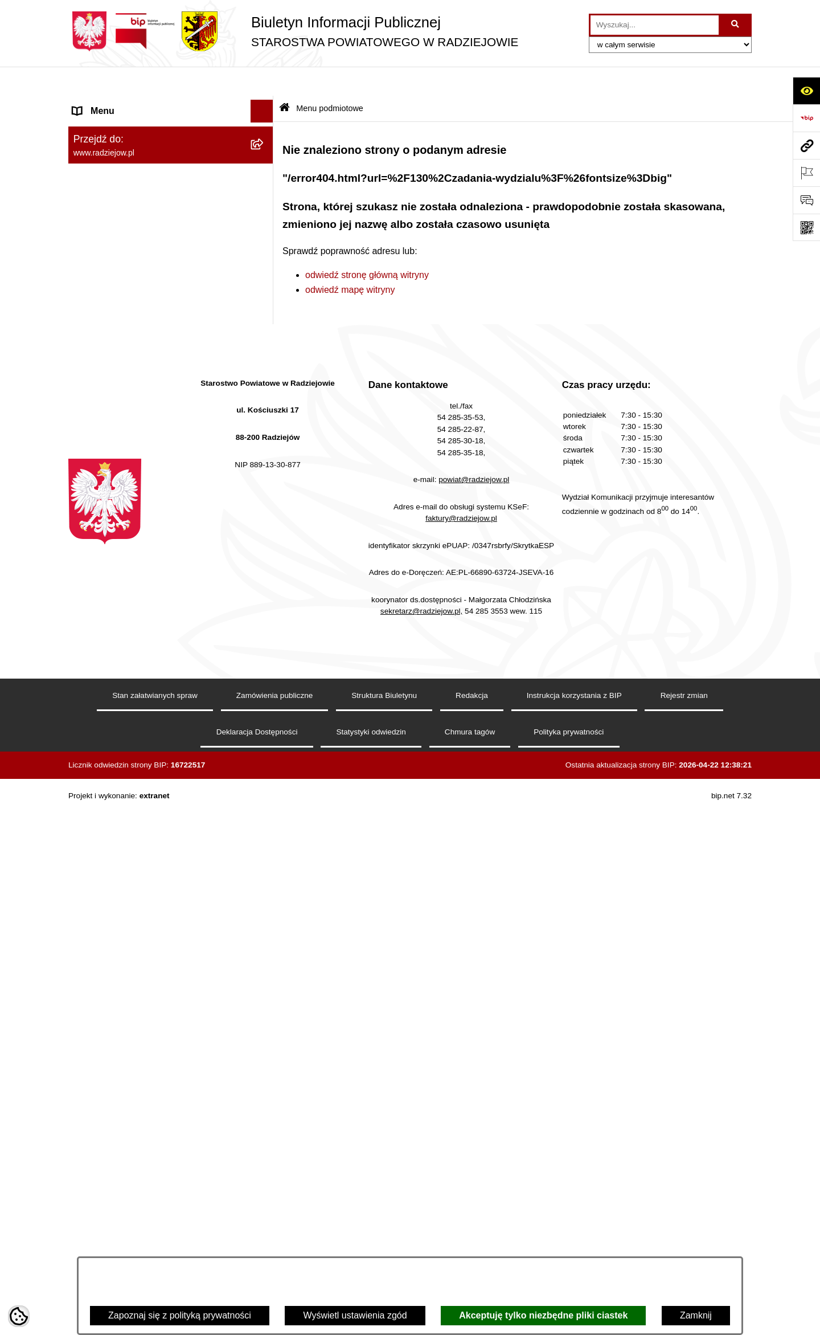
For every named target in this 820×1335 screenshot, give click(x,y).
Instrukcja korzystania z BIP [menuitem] (129, 361)
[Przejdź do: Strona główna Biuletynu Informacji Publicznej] (284, 79)
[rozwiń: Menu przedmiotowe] (264, 316)
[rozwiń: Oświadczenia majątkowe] (264, 255)
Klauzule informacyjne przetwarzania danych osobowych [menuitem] (147, 390)
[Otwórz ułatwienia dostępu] (806, 90)
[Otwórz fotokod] (806, 227)
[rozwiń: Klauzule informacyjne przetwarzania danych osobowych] (264, 384)
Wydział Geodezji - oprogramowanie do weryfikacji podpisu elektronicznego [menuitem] (152, 545)
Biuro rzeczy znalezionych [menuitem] (125, 648)
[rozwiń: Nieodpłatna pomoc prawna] (264, 671)
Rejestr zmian (684, 1237)
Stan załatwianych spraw (155, 1237)
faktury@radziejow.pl (461, 1059)
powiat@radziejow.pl (473, 1021)
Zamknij (696, 1315)
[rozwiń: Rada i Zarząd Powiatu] (264, 165)
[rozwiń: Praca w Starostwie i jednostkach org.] (264, 420)
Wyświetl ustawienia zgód (355, 1315)
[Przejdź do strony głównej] (293, 31)
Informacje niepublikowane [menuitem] (127, 739)
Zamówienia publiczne (274, 1237)
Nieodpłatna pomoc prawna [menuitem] (128, 671)
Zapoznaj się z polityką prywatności (179, 1315)
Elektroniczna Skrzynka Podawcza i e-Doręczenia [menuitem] (150, 509)
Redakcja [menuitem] (92, 338)
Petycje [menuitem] (87, 694)
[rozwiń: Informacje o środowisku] (264, 443)
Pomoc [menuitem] (87, 716)
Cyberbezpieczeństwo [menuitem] (117, 785)
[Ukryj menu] (262, 82)
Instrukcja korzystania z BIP (574, 1237)
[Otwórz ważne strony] (806, 172)
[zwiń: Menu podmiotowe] (264, 105)
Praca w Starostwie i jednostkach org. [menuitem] (149, 420)
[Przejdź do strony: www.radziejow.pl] (806, 145)
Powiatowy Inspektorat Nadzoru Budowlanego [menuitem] (137, 472)
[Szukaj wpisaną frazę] (736, 25)
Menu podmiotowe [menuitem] (110, 104)
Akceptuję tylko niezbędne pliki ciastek (543, 1315)
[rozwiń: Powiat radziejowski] (264, 134)
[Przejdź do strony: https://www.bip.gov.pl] (806, 118)
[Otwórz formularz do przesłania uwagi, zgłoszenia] (806, 200)
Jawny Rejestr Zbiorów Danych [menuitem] (136, 762)
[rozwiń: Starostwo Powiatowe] (264, 195)
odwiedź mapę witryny (350, 260)
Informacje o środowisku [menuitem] (122, 443)
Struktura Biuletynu (384, 1237)
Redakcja (472, 1237)
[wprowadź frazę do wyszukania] (654, 25)
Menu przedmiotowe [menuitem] (114, 315)
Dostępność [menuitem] (97, 808)
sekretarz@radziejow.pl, (421, 1153)
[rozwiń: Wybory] (264, 626)
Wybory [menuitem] (88, 625)
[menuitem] (170, 134)
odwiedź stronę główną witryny (367, 245)
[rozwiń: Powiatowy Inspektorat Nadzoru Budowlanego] (264, 466)
